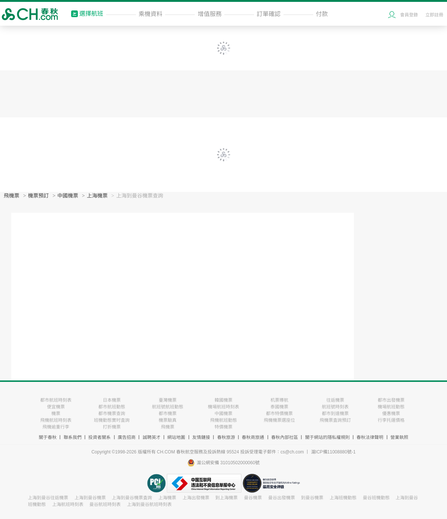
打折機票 (112, 427)
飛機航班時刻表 (56, 420)
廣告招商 (127, 437)
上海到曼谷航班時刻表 (149, 504)
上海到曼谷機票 (90, 497)
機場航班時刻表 (223, 406)
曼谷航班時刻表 (105, 504)
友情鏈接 (201, 437)
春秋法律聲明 (369, 437)
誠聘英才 (152, 437)
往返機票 (335, 400)
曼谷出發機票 (281, 497)
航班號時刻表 (335, 406)
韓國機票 (223, 400)
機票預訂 (38, 196)
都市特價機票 (279, 413)
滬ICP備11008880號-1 (333, 452)
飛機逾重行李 (55, 427)
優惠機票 (391, 413)
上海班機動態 (343, 497)
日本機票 (112, 400)
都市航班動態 (111, 406)
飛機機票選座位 (279, 420)
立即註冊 (434, 15)
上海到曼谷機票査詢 (132, 497)
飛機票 (11, 196)
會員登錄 (409, 15)
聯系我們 (73, 437)
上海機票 (97, 196)
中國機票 (67, 196)
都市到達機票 (335, 413)
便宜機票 (56, 406)
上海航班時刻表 (67, 504)
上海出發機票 (196, 497)
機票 (55, 413)
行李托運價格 (391, 420)
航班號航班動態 (167, 406)
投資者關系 (99, 437)
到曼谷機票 (312, 497)
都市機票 (168, 413)
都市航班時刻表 (56, 400)
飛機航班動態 (223, 420)
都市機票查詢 (111, 413)
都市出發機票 (391, 400)
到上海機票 (226, 497)
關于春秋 (48, 437)
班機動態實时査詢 (112, 420)
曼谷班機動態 (376, 497)
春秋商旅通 (253, 437)
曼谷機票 (253, 497)
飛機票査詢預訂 (335, 420)
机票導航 (279, 400)
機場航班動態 (391, 406)
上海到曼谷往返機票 (48, 497)
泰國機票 (279, 406)
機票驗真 (168, 420)
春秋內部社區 (284, 437)
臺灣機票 (168, 400)
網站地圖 (176, 437)
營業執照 (399, 437)
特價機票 (223, 427)
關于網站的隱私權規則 (327, 437)
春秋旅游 (226, 437)
